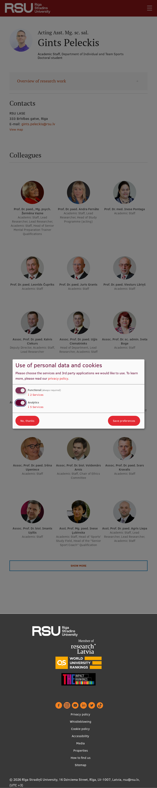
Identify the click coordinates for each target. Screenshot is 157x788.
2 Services (35, 395)
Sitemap (80, 765)
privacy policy (58, 378)
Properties (80, 750)
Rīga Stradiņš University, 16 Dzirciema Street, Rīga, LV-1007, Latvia (71, 779)
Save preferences (124, 421)
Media (80, 743)
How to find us (80, 758)
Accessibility (80, 736)
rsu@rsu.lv (131, 779)
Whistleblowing (80, 721)
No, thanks (27, 421)
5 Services (35, 407)
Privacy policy (80, 714)
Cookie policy (80, 729)
